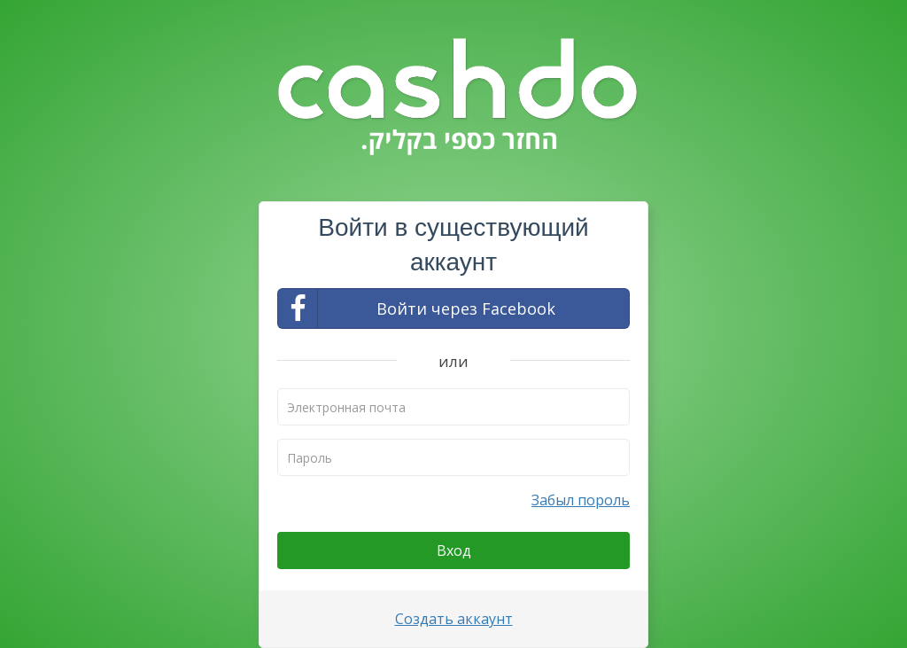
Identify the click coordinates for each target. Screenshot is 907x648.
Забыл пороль (580, 500)
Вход (454, 550)
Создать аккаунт (454, 618)
